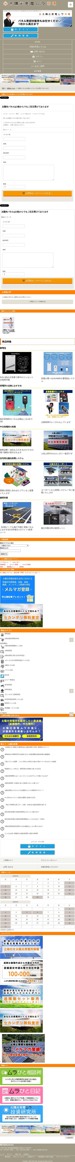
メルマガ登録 (26, 564)
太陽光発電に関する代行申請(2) (14, 655)
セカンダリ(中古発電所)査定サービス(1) (17, 660)
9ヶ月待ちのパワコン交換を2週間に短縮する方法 (20, 797)
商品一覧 (18, 1154)
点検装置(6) (8, 650)
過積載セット (11, 567)
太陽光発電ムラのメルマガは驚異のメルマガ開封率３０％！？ (24, 790)
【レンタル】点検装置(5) (12, 694)
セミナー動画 (14, 564)
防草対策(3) (8, 689)
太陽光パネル (11, 88)
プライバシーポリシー (49, 860)
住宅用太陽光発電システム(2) (14, 699)
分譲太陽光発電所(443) (12, 638)
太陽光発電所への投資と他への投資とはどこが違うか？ (22, 783)
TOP (3, 88)
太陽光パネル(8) (10, 665)
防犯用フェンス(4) (10, 703)
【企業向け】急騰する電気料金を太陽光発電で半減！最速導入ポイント (27, 747)
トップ (2, 1154)
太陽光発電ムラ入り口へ (50, 867)
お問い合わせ (8, 867)
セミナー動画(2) (10, 680)
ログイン (9, 1154)
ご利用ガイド (8, 860)
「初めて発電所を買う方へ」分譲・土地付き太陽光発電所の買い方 (25, 805)
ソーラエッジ (4, 562)
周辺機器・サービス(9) (12, 708)
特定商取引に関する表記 (45, 1157)
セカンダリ (15, 562)
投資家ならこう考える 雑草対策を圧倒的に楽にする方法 (23, 769)
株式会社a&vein (7, 1145)
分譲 (1, 567)
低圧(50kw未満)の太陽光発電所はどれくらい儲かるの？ (22, 812)
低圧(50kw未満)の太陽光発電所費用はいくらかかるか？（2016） (25, 819)
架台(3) (7, 675)
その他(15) (3, 713)
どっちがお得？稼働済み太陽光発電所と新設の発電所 (21, 833)
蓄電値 (21, 567)
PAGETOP (70, 1137)
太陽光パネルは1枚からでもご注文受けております (9, 331)
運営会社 (8, 1157)
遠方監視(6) (8, 684)
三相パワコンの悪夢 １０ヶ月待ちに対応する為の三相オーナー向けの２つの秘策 (30, 761)
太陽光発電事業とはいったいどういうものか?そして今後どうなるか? (26, 776)
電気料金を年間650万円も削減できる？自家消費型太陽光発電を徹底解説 (27, 754)
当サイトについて (18, 1157)
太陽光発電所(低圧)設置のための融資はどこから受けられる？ (24, 826)
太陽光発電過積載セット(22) (13, 646)
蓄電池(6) (8, 633)
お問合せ (26, 1154)
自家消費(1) (3, 643)
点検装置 (3, 564)
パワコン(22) (9, 670)
